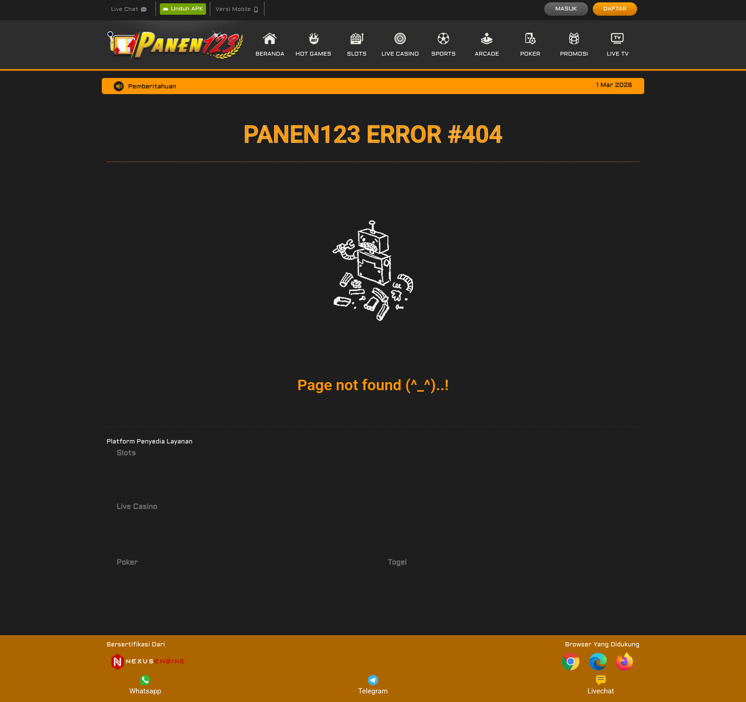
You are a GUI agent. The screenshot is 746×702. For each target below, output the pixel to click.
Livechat (601, 685)
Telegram (373, 685)
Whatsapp (145, 685)
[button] (237, 9)
